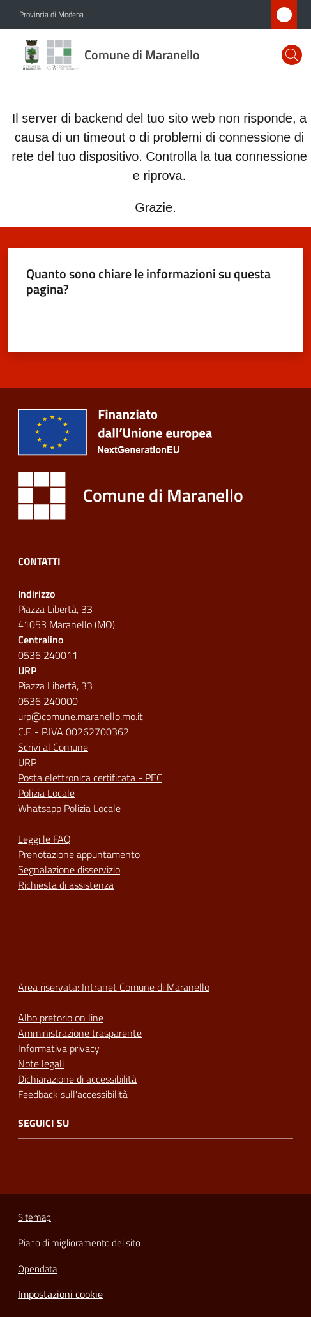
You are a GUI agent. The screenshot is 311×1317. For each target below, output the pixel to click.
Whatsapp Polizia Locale (69, 808)
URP (27, 762)
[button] (291, 54)
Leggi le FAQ (44, 839)
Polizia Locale (46, 793)
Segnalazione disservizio (69, 869)
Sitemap (34, 1217)
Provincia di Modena (51, 14)
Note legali (41, 1063)
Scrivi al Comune (53, 747)
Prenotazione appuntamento (79, 854)
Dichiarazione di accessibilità (77, 1079)
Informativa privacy (59, 1048)
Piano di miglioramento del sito (79, 1242)
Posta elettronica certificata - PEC (90, 777)
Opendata (37, 1268)
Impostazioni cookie (60, 1294)
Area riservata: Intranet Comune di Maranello (113, 987)
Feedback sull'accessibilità (73, 1094)
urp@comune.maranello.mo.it (80, 716)
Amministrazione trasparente (80, 1033)
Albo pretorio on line (60, 1017)
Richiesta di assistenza (66, 884)
